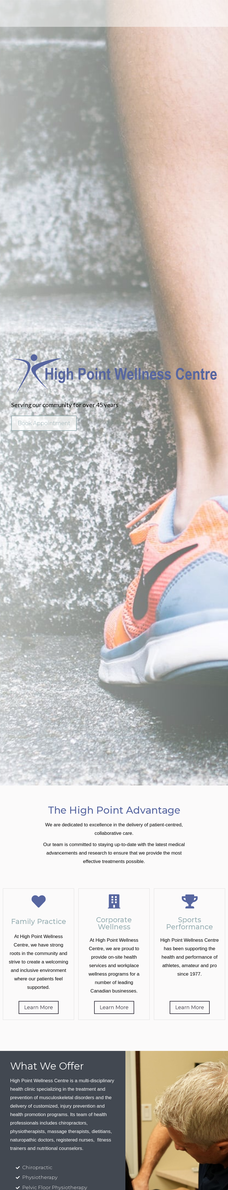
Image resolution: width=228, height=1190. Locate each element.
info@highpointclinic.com (196, 16)
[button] (12, 13)
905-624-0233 (202, 9)
